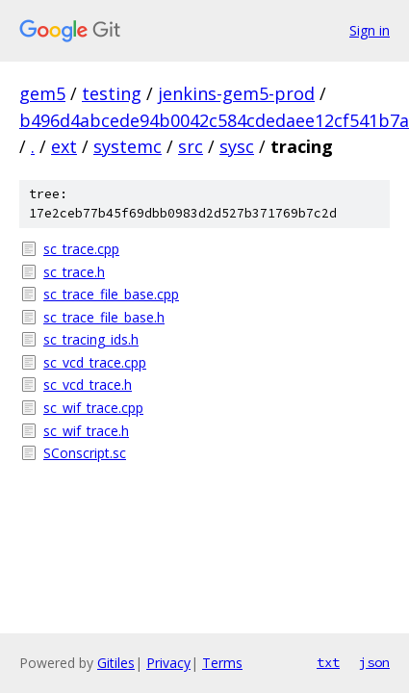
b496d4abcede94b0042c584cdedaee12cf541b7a (214, 120)
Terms (222, 663)
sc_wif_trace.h (86, 431)
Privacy (168, 663)
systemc (127, 146)
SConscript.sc (84, 453)
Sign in (369, 30)
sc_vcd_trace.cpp (94, 362)
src (190, 146)
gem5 (42, 93)
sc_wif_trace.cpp (93, 407)
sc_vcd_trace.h (87, 384)
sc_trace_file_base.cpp (111, 294)
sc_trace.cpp (81, 249)
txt (328, 662)
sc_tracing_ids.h (91, 339)
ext (64, 146)
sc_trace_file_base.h (104, 317)
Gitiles (116, 663)
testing (111, 93)
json (374, 662)
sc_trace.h (74, 272)
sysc (236, 146)
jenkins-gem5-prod (236, 93)
